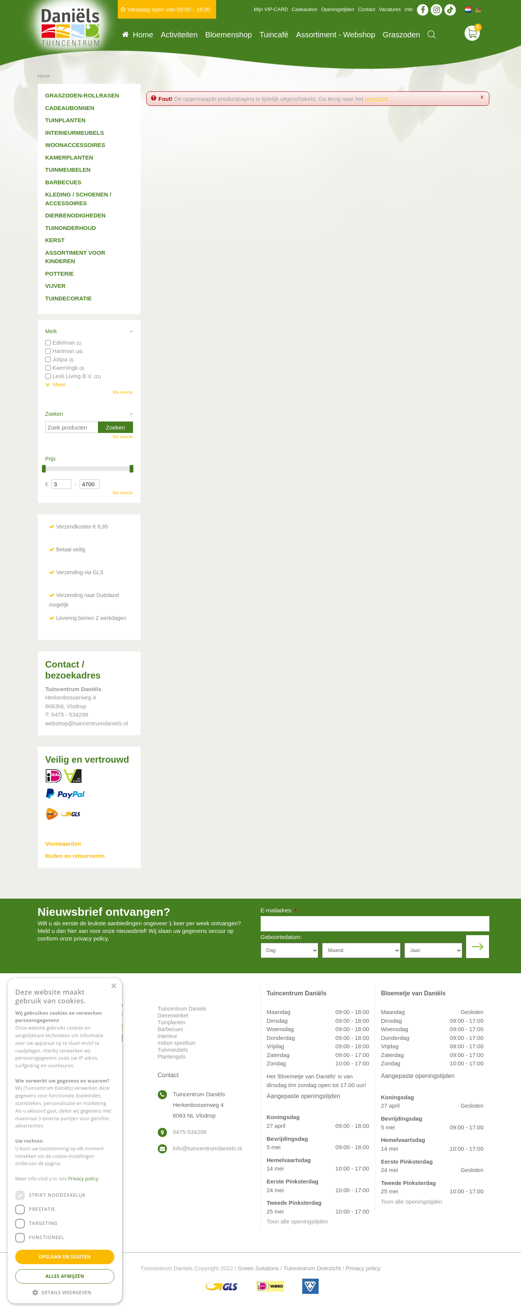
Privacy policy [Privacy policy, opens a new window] (83, 1178)
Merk (51, 331)
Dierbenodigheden (75, 215)
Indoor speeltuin (177, 1043)
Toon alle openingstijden (297, 1221)
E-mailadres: (279, 911)
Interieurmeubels (74, 132)
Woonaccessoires (75, 145)
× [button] (113, 986)
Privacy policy (363, 1268)
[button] (64, 1292)
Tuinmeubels (173, 1050)
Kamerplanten (69, 157)
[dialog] (65, 1140)
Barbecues (63, 182)
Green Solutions (258, 1268)
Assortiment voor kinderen (75, 257)
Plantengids (172, 1057)
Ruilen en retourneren (75, 856)
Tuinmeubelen (68, 169)
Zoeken (54, 414)
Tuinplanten (65, 120)
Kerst (55, 240)
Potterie (59, 273)
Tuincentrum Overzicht (312, 1268)
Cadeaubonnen (70, 108)
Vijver (55, 286)
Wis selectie (122, 392)
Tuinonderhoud (70, 228)
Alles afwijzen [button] (64, 1276)
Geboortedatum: (281, 937)
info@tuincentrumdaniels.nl (207, 1148)
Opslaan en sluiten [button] (65, 1257)
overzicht (376, 99)
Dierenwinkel (173, 1015)
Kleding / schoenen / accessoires (78, 198)
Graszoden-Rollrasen (82, 95)
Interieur (167, 1036)
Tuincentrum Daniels (182, 1009)
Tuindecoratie (68, 298)
